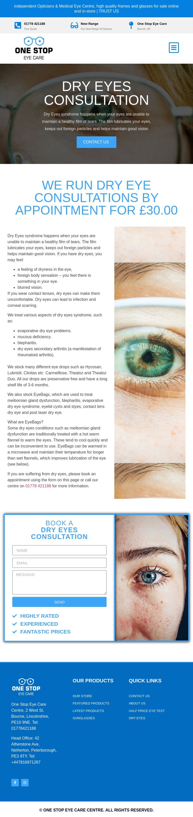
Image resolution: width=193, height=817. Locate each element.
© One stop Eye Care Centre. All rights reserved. (96, 808)
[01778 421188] (19, 25)
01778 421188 (36, 24)
